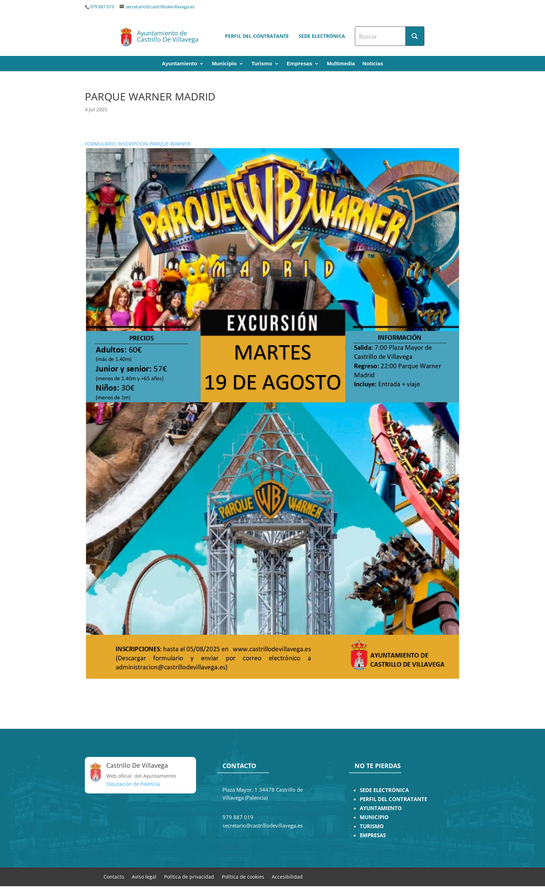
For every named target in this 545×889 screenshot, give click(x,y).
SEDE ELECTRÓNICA (384, 790)
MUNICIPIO (374, 817)
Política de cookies (243, 876)
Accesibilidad (287, 876)
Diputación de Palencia (133, 784)
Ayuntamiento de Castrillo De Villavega (167, 36)
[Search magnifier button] (414, 36)
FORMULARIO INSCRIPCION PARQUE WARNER (137, 143)
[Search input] (380, 36)
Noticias (373, 63)
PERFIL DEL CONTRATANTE (393, 799)
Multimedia (341, 63)
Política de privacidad (189, 876)
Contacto (114, 876)
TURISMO (372, 826)
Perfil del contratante (257, 36)
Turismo (261, 63)
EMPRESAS (373, 835)
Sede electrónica (322, 36)
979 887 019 (102, 7)
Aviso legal (144, 876)
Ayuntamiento (179, 63)
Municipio (224, 63)
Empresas (299, 63)
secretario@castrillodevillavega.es (160, 7)
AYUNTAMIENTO (381, 808)
